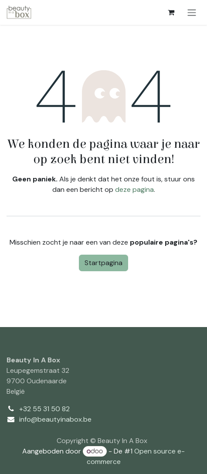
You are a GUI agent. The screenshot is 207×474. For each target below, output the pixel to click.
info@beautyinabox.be (55, 419)
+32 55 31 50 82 (44, 408)
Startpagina (103, 262)
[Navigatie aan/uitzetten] (191, 12)
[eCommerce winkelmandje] (171, 12)
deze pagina (134, 189)
